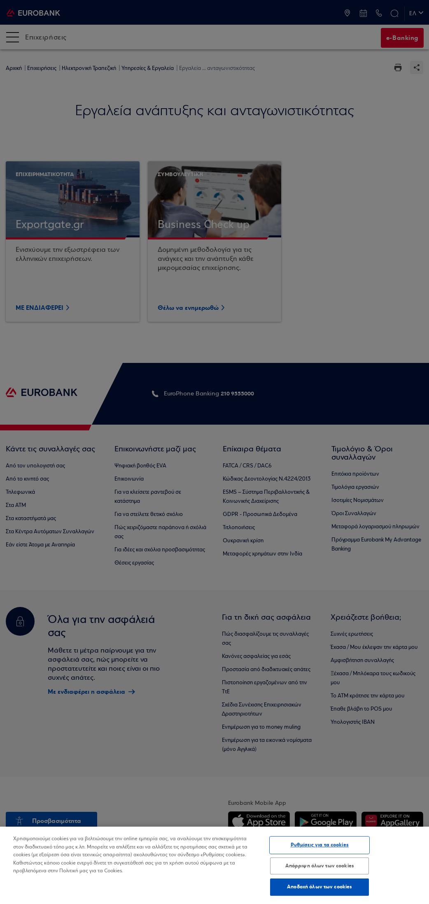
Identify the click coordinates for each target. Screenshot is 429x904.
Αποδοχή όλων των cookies (319, 886)
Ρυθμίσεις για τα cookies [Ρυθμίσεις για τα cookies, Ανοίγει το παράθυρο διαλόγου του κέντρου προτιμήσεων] (320, 844)
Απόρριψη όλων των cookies (319, 865)
